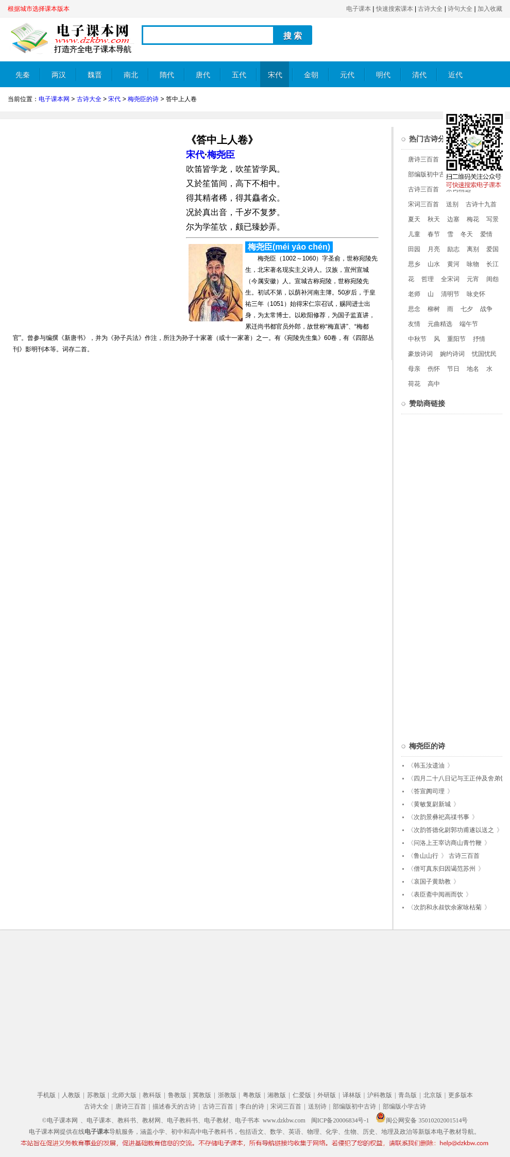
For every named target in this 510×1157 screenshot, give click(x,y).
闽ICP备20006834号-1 (340, 1120)
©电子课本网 (60, 1120)
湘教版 (276, 1095)
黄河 (453, 264)
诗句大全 (460, 8)
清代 (419, 75)
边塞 (453, 219)
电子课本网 (54, 99)
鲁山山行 (426, 855)
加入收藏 (490, 8)
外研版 (326, 1095)
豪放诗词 (420, 353)
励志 (453, 249)
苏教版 (96, 1095)
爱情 (486, 234)
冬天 (467, 234)
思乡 (414, 264)
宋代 (275, 75)
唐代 (203, 75)
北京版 (432, 1095)
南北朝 (131, 79)
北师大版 (124, 1095)
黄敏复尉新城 (432, 804)
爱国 (492, 249)
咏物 (473, 264)
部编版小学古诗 (404, 1106)
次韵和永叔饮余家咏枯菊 (448, 907)
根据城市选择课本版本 (39, 8)
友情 (414, 324)
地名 (473, 368)
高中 (434, 383)
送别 (452, 204)
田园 (414, 249)
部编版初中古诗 (429, 174)
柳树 (434, 309)
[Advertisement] (94, 199)
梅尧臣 (221, 155)
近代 (455, 75)
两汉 (59, 75)
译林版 (352, 1095)
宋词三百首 (423, 204)
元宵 (473, 279)
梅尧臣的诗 (143, 99)
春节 (434, 234)
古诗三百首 (423, 189)
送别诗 (317, 1106)
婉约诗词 (452, 353)
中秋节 (417, 339)
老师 (414, 294)
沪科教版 (379, 1095)
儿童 (414, 234)
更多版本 (460, 1095)
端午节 (469, 324)
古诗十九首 (481, 204)
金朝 (311, 75)
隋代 (167, 75)
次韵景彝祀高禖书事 (441, 817)
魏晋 (95, 75)
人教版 (71, 1095)
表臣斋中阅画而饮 (438, 894)
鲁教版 (177, 1095)
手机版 (46, 1095)
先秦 (22, 75)
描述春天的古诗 (174, 1106)
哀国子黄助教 (432, 881)
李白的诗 (252, 1106)
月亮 (434, 249)
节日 (453, 368)
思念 (414, 309)
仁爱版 (302, 1095)
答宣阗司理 (429, 791)
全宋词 (450, 279)
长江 (492, 264)
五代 (239, 75)
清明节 (450, 294)
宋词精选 (458, 189)
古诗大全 (430, 8)
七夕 (467, 309)
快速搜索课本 (394, 8)
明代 (383, 75)
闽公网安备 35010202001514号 (422, 1120)
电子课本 (358, 8)
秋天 (434, 219)
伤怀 (434, 368)
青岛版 (407, 1095)
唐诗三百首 (423, 159)
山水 (434, 264)
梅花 (473, 219)
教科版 (152, 1095)
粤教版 (252, 1095)
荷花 (414, 383)
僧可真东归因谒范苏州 (444, 868)
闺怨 (492, 279)
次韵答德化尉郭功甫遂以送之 (454, 830)
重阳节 (456, 339)
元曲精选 (440, 324)
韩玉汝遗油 (429, 765)
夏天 (414, 219)
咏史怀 (476, 294)
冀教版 (202, 1095)
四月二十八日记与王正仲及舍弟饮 (460, 778)
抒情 (479, 339)
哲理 (427, 279)
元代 (347, 75)
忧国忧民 (484, 353)
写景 (492, 219)
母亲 (414, 368)
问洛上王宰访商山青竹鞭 (448, 842)
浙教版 (227, 1095)
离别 (473, 249)
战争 (486, 309)
